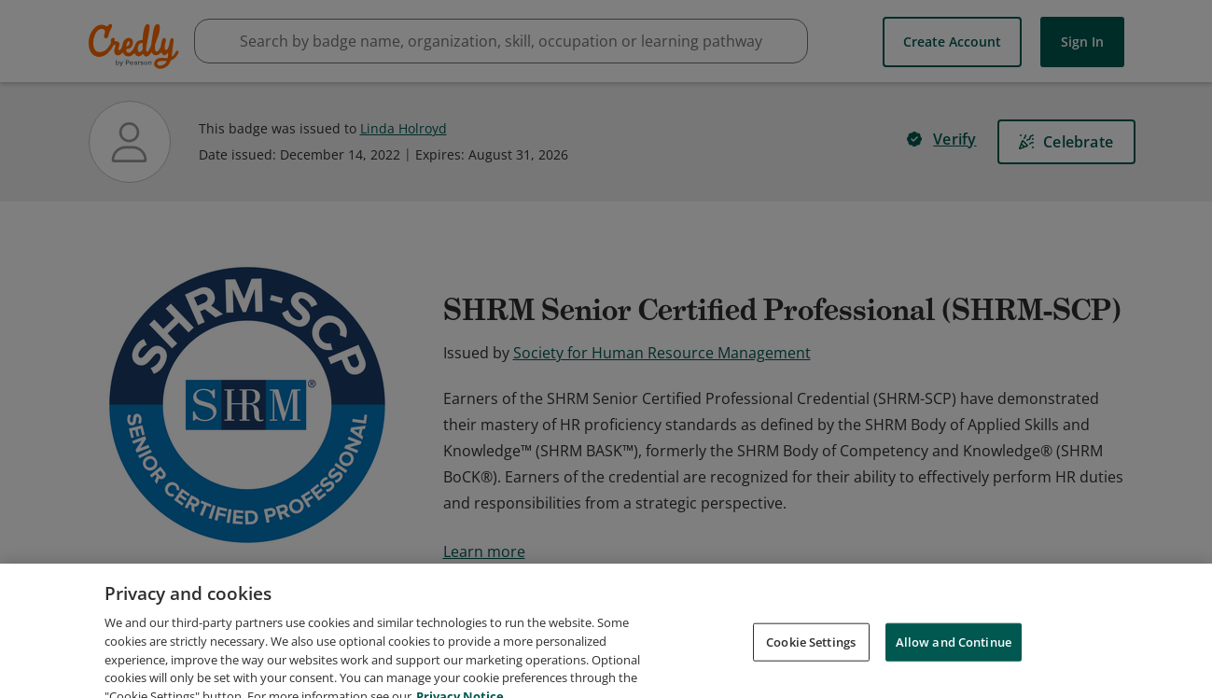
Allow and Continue (953, 664)
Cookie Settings (811, 664)
